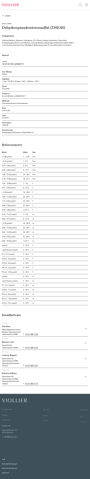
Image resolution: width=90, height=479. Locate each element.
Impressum (5, 473)
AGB (3, 459)
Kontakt (4, 418)
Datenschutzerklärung (9, 468)
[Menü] (86, 4)
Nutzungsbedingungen (9, 464)
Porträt (45, 419)
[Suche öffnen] (80, 5)
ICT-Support (5, 423)
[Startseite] (10, 5)
